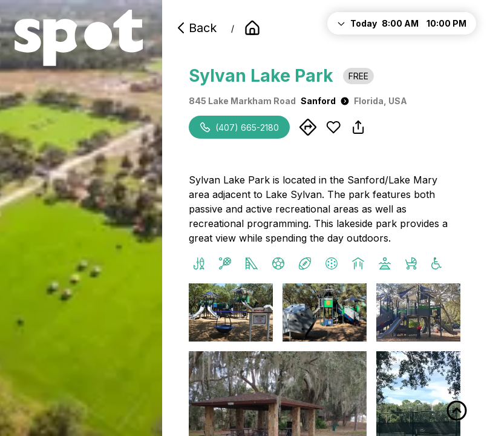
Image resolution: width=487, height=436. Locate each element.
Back (195, 28)
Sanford (325, 101)
